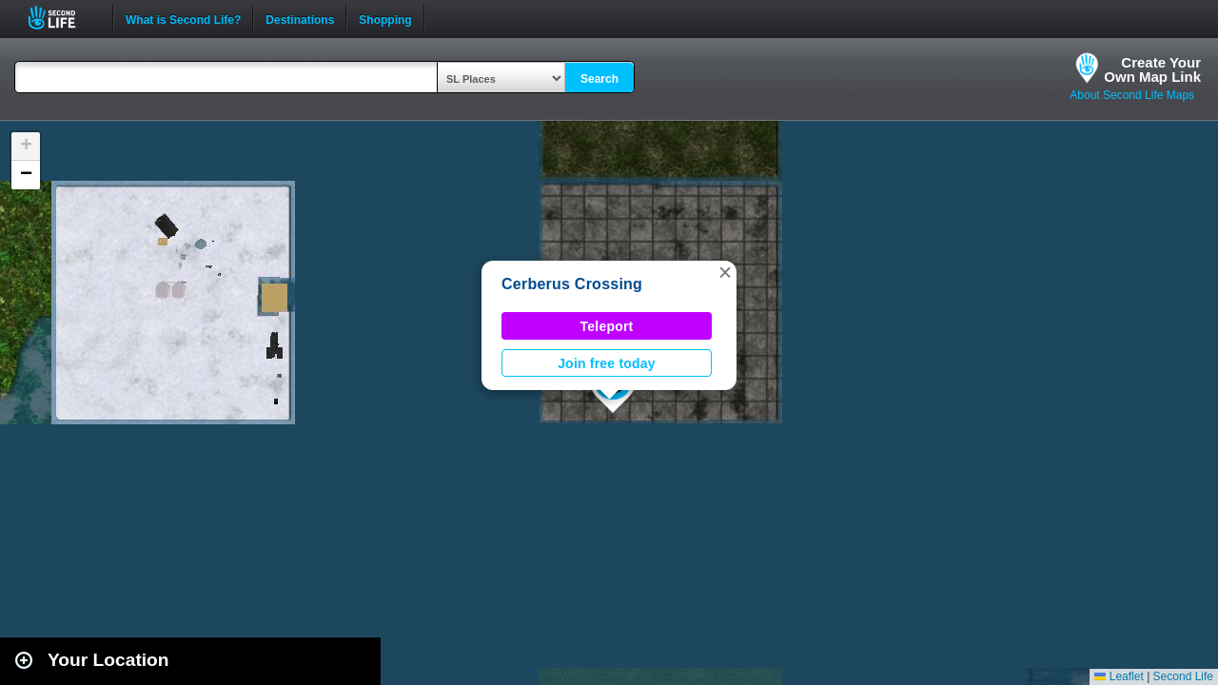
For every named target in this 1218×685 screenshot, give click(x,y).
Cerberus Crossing (571, 284)
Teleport (607, 326)
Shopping (385, 18)
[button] (725, 272)
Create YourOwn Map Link (1152, 69)
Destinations (299, 18)
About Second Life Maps (1132, 95)
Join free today (607, 363)
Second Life (62, 17)
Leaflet (1118, 676)
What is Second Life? (183, 18)
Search (599, 79)
